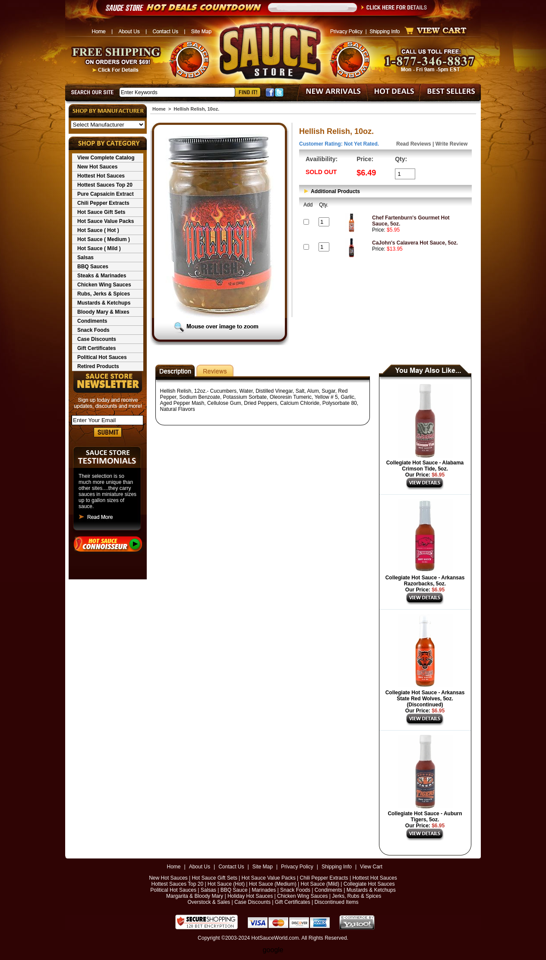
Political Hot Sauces (102, 357)
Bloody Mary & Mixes (103, 312)
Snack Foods (93, 330)
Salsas (85, 257)
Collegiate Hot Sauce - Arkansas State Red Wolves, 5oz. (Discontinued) (425, 699)
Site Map (262, 867)
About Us (199, 867)
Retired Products (98, 366)
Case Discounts (96, 339)
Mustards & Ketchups (103, 303)
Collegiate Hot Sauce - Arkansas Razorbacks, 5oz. (425, 581)
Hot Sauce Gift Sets (101, 212)
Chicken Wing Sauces (104, 285)
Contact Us (231, 867)
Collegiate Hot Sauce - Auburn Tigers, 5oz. (425, 817)
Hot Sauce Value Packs (105, 221)
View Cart (371, 867)
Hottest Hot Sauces (101, 176)
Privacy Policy (297, 867)
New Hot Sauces (97, 167)
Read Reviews (413, 144)
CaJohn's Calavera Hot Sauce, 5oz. (415, 243)
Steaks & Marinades (101, 276)
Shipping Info (337, 867)
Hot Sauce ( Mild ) (99, 248)
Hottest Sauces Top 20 (105, 185)
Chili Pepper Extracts (103, 203)
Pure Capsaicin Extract (105, 194)
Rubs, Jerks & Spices (103, 294)
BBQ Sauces (92, 267)
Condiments (92, 321)
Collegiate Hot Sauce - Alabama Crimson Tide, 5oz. (425, 466)
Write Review (451, 144)
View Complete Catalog (105, 158)
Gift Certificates (96, 348)
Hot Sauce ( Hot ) (98, 230)
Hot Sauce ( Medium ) (103, 239)
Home (159, 108)
